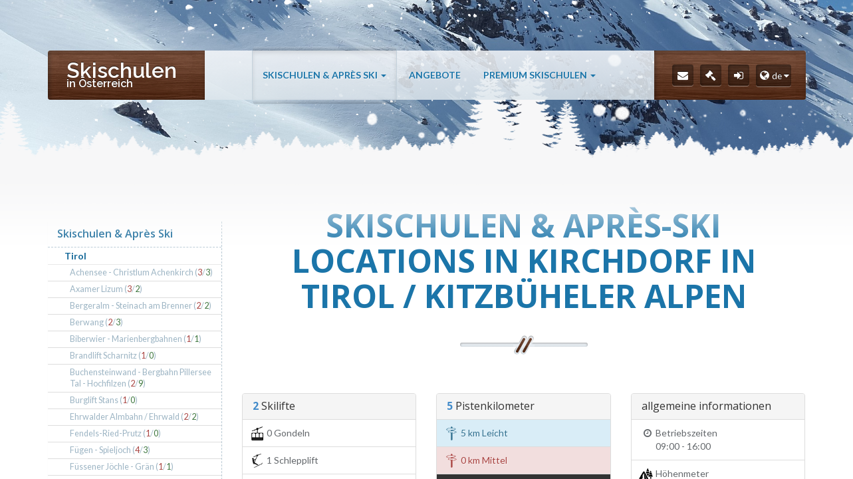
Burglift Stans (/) (104, 400)
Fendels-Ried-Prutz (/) (115, 433)
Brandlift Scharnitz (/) (113, 356)
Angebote (435, 74)
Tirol (75, 255)
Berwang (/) (96, 322)
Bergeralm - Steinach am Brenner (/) (140, 306)
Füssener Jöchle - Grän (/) (122, 467)
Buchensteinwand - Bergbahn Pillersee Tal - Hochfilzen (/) (140, 378)
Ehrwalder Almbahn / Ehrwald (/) (134, 417)
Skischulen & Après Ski (324, 74)
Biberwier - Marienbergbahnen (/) (135, 339)
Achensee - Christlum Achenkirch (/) (141, 272)
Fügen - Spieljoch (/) (110, 450)
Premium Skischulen (539, 74)
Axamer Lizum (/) (106, 289)
